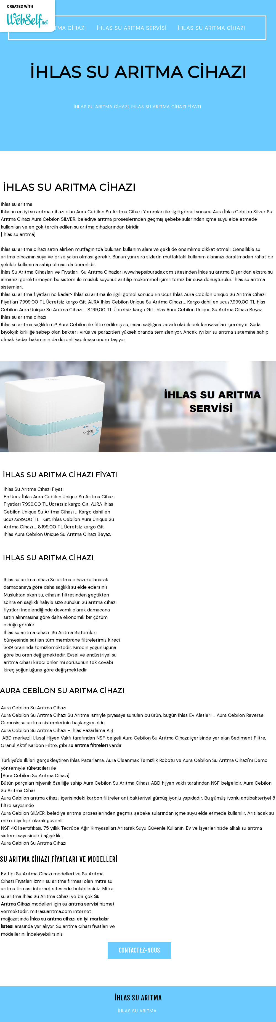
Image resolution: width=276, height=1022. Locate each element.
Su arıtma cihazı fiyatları (82, 926)
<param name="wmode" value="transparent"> (197, 906)
